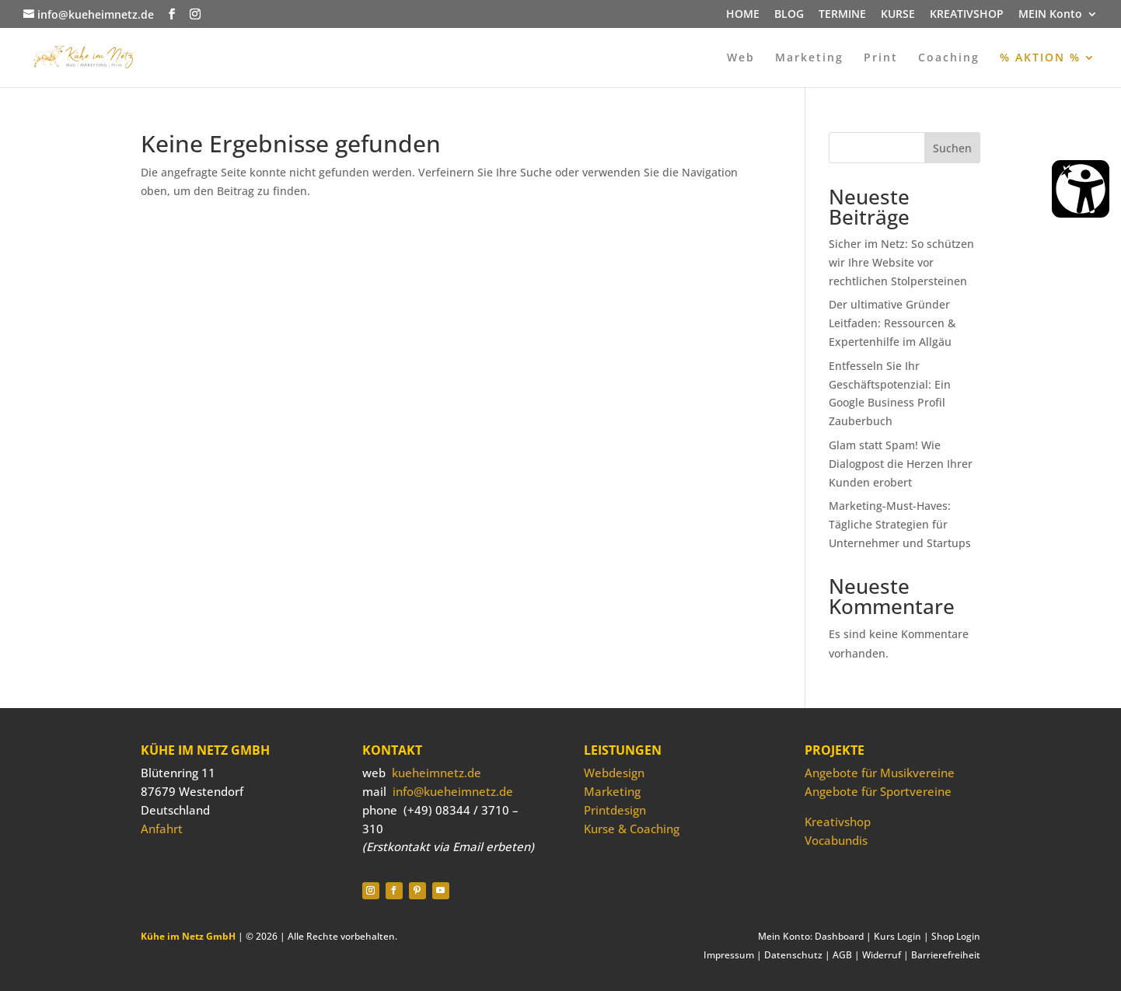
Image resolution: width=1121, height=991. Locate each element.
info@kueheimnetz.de (453, 791)
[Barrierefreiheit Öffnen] (1080, 189)
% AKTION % (1040, 58)
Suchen (952, 148)
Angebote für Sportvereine (878, 791)
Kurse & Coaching (631, 828)
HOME (743, 15)
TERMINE (842, 15)
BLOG (789, 15)
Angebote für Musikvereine (880, 772)
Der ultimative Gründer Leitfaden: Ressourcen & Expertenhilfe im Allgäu (892, 323)
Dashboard (839, 936)
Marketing (809, 58)
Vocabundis (836, 840)
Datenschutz (793, 954)
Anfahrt (162, 828)
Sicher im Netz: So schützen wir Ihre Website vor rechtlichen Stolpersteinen (901, 262)
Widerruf (881, 954)
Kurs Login (897, 936)
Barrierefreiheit (945, 954)
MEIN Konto (1050, 15)
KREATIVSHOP (967, 15)
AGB (842, 954)
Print (881, 58)
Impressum (729, 954)
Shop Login (955, 936)
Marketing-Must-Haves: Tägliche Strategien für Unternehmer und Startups (900, 524)
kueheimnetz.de (436, 772)
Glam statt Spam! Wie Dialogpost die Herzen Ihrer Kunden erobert (901, 464)
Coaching (949, 58)
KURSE (898, 15)
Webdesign (614, 772)
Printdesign (615, 810)
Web (741, 58)
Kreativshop (838, 821)
